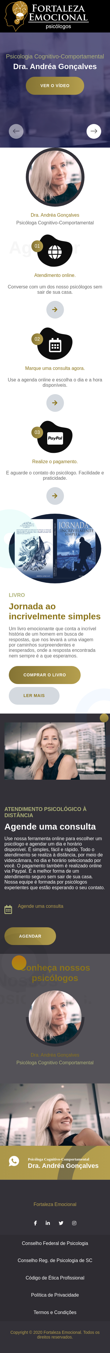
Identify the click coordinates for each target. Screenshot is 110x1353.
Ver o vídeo (55, 85)
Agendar (30, 936)
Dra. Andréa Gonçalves (55, 215)
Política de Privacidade (55, 1294)
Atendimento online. (55, 275)
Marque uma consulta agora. (55, 368)
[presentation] (16, 131)
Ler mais (34, 695)
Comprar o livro (44, 675)
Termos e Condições (55, 1312)
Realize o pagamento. (55, 461)
